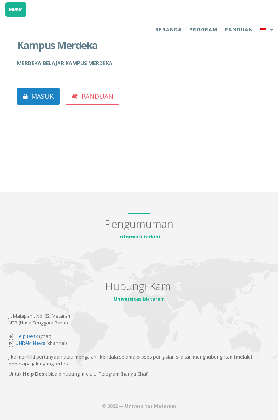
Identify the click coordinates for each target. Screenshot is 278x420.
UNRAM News (30, 343)
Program (203, 29)
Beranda (168, 29)
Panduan (239, 29)
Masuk (38, 96)
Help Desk (27, 336)
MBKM (16, 9)
